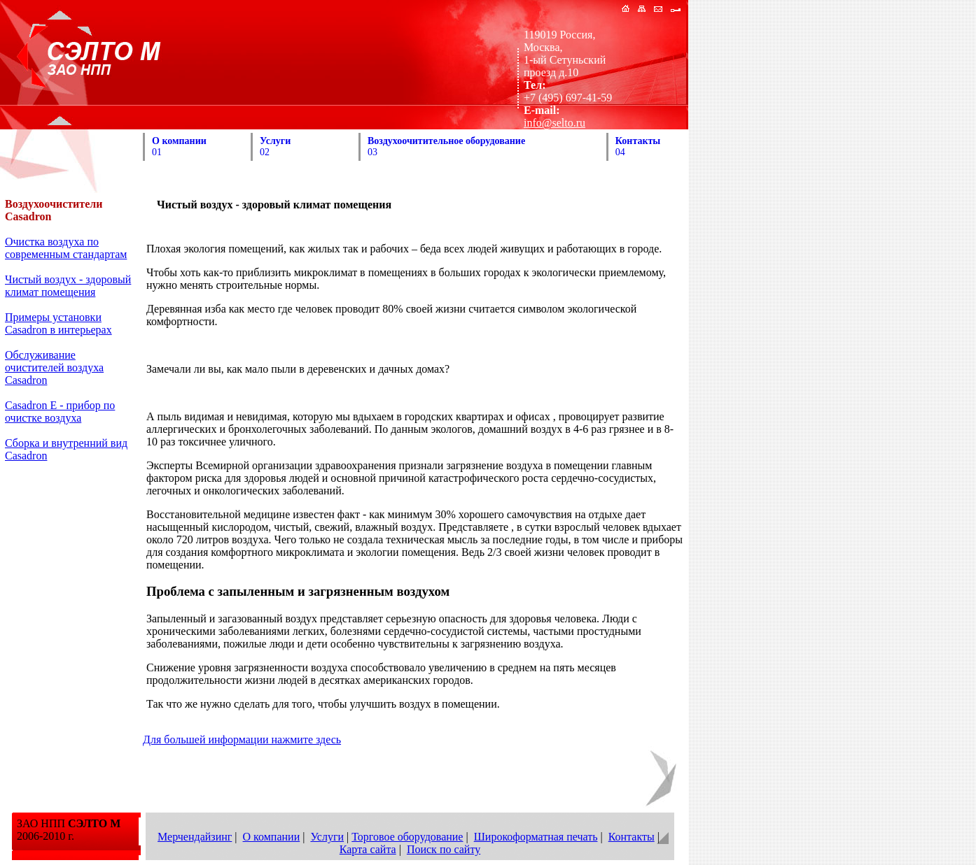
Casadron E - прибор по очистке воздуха (60, 411)
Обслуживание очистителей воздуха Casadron (54, 367)
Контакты (631, 837)
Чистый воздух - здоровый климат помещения (68, 285)
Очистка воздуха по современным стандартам (66, 248)
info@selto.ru (554, 123)
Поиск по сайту (443, 849)
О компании (271, 837)
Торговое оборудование (407, 837)
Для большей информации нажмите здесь (242, 739)
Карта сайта (368, 849)
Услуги (327, 837)
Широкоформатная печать (536, 837)
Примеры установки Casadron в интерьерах (58, 323)
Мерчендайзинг (195, 837)
